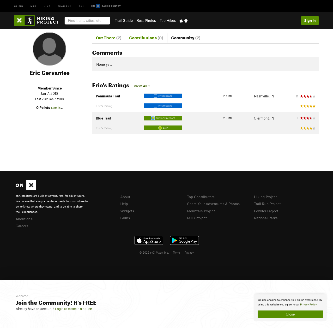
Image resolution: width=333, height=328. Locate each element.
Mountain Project (201, 211)
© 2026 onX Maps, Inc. (154, 252)
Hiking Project (265, 197)
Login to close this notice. (74, 309)
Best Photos (146, 20)
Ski (81, 5)
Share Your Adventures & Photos (213, 204)
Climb (18, 5)
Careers (22, 226)
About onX (24, 219)
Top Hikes (168, 20)
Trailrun (65, 5)
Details (57, 108)
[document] (290, 308)
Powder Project (266, 211)
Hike (47, 5)
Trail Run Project (267, 204)
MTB (33, 5)
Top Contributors (200, 197)
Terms (177, 252)
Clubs (125, 218)
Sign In (310, 20)
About (125, 197)
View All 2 (142, 86)
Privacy (189, 252)
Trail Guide (124, 20)
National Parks (266, 218)
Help (124, 204)
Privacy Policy (308, 304)
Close (290, 314)
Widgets (127, 211)
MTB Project (197, 218)
